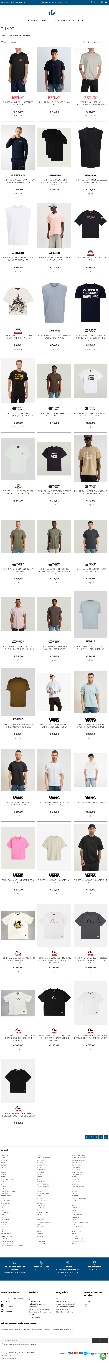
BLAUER (4, 1165)
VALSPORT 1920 (42, 1243)
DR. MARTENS (41, 1181)
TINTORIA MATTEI (78, 1241)
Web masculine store (64, 1309)
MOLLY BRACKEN (78, 1215)
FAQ (85, 1304)
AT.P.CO (3, 1162)
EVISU (3, 1189)
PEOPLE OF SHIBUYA (44, 1222)
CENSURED (76, 1170)
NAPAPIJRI (75, 1217)
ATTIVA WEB (11, 1358)
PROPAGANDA (77, 1227)
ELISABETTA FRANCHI (44, 1186)
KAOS (3, 1208)
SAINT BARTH (76, 1231)
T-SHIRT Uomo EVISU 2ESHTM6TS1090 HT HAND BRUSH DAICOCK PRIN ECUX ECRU (18, 1047)
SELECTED (40, 1234)
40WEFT (39, 1155)
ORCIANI (4, 1222)
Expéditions (33, 1314)
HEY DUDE (40, 1198)
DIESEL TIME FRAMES (8, 1179)
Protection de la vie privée (39, 1309)
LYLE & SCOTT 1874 (43, 1212)
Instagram (8, 1311)
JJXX (2, 1205)
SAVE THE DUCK (6, 1234)
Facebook (9, 1306)
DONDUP (4, 1181)
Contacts (87, 1301)
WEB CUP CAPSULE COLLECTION (12, 1246)
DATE (3, 1177)
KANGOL (75, 1205)
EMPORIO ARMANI (78, 1186)
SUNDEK (4, 1239)
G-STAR (74, 1191)
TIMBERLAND (41, 1241)
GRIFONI (39, 1196)
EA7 (2, 1184)
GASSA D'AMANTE (43, 1193)
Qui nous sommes (36, 1299)
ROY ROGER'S (41, 1231)
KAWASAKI (40, 1208)
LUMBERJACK (5, 1212)
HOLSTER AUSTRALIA (79, 1198)
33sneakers (60, 1299)
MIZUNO (39, 1215)
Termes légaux (34, 1317)
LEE (2, 1210)
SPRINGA (40, 1236)
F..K (38, 1189)
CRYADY (3, 1174)
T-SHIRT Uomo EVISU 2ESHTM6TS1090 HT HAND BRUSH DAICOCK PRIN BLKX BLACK (54, 1047)
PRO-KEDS (40, 1227)
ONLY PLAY (40, 1220)
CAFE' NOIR (76, 1167)
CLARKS (3, 1172)
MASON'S (75, 1212)
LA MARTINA (76, 1208)
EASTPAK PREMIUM (43, 1184)
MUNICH (4, 1217)
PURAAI (3, 1229)
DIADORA (40, 1177)
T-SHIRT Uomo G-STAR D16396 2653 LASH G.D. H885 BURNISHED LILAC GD (18, 658)
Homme (31, 20)
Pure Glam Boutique (64, 1301)
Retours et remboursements (40, 1312)
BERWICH (40, 1162)
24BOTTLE (4, 1155)
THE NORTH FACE (78, 1239)
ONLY (74, 1220)
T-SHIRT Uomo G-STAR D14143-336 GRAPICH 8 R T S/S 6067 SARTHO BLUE (90, 347)
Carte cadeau (60, 20)
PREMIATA (4, 1227)
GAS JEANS (5, 1193)
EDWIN (3, 1186)
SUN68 (74, 1236)
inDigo (74, 1200)
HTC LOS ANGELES (7, 1200)
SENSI (74, 1234)
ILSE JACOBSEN (42, 1200)
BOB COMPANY (42, 1165)
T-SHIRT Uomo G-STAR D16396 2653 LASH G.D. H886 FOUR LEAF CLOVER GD (54, 581)
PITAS (74, 1224)
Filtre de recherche (10, 42)
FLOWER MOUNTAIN (8, 1191)
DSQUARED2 (76, 1181)
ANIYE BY (4, 1160)
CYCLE (39, 1174)
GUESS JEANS (76, 1196)
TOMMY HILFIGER (7, 1243)
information (33, 1344)
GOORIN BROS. (6, 1196)
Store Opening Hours (64, 1312)
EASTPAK (75, 1184)
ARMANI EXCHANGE (78, 1160)
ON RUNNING (5, 1220)
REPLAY (3, 1231)
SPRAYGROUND (6, 1236)
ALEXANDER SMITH (78, 1155)
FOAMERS (40, 1191)
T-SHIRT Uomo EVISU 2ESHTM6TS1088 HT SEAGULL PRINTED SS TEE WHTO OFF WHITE (54, 970)
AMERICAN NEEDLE (78, 1158)
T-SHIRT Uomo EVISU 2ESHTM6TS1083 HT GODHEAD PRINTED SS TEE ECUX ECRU (18, 970)
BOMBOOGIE (76, 1165)
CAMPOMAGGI (41, 1170)
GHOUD (74, 1193)
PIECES (3, 1224)
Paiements (33, 1307)
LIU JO (74, 1210)
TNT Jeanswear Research (66, 1307)
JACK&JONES (5, 1203)
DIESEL (39, 1179)
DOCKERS (75, 1179)
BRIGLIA (4, 1167)
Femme (44, 20)
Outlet (76, 20)
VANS (74, 1243)
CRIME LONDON (77, 1172)
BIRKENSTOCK (77, 1162)
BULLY (39, 1167)
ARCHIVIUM (40, 1160)
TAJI (38, 1239)
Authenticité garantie (37, 1304)
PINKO (39, 1224)
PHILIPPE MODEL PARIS (80, 1222)
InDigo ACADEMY (35, 1301)
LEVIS (38, 1210)
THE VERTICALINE (7, 1241)
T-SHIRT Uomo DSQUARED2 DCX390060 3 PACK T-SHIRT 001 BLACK (54, 192)
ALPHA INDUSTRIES (43, 1158)
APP (85, 1307)
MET (2, 1215)
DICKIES (74, 1177)
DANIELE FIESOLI (77, 1174)
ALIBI (3, 1158)
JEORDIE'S (40, 1203)
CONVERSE (40, 1172)
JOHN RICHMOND (42, 1205)
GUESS (3, 1198)
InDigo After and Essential (66, 1304)
